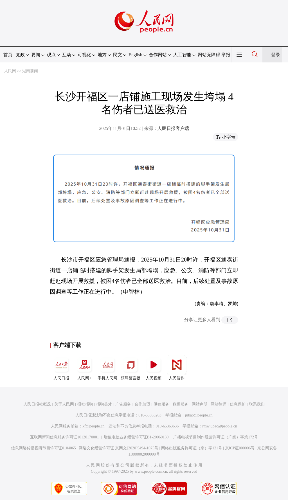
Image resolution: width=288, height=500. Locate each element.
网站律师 (218, 404)
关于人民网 (64, 404)
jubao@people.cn (199, 415)
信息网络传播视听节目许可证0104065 (43, 448)
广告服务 (123, 404)
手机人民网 (107, 367)
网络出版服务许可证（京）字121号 (191, 448)
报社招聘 (85, 404)
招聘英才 (104, 404)
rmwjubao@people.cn (219, 426)
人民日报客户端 (173, 128)
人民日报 (61, 367)
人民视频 (153, 367)
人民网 (10, 71)
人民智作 (176, 367)
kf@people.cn (93, 426)
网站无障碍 (209, 54)
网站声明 (200, 404)
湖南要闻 (30, 71)
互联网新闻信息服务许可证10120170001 (64, 437)
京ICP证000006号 (240, 448)
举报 (225, 54)
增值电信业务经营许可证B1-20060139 (136, 437)
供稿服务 (161, 404)
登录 (275, 54)
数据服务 (180, 404)
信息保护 (238, 404)
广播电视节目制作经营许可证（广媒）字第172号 (215, 437)
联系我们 (257, 404)
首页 (7, 54)
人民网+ (84, 367)
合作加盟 (142, 404)
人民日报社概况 (37, 404)
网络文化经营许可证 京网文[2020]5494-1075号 (119, 448)
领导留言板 (130, 367)
